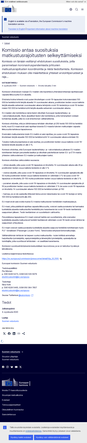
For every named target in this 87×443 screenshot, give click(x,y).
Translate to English (16, 29)
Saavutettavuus (9, 414)
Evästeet (6, 400)
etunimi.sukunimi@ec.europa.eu (15, 277)
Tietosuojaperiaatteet (11, 405)
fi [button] (70, 9)
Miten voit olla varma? (76, 2)
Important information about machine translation (47, 29)
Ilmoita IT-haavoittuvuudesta (14, 390)
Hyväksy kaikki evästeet (21, 437)
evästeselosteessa (34, 431)
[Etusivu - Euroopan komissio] (9, 8)
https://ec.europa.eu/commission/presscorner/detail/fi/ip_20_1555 (30, 258)
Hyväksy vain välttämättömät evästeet (52, 437)
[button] (4, 333)
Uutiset (7, 43)
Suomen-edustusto (10, 321)
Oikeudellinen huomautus (13, 409)
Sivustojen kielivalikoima (12, 395)
